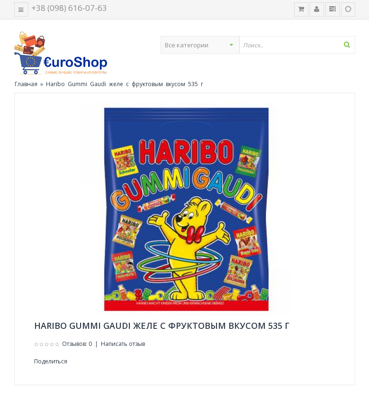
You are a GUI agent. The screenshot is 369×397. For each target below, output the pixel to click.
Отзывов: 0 (77, 344)
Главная (26, 84)
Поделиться (50, 361)
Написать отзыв (123, 344)
